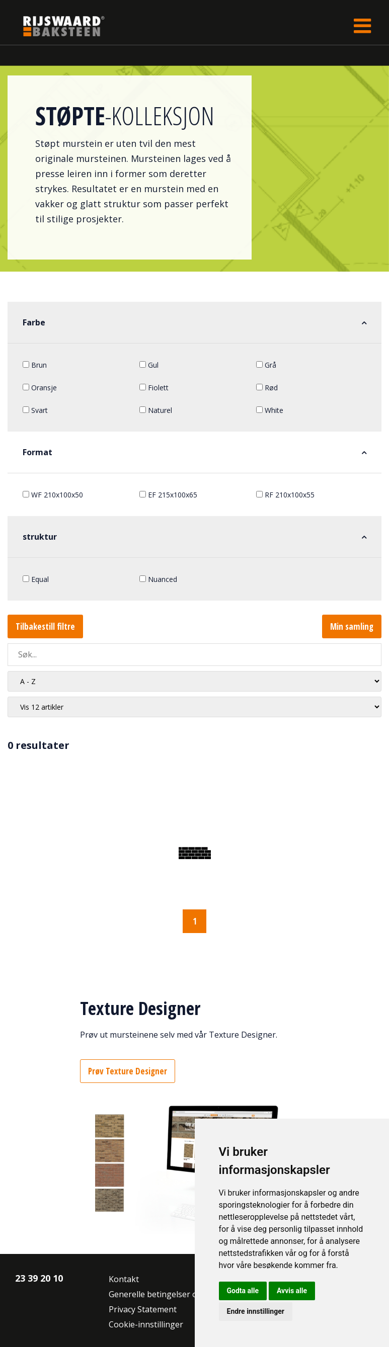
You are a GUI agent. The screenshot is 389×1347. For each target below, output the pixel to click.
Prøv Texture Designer (127, 1071)
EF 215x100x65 (168, 494)
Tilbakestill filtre (45, 626)
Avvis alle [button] (292, 1291)
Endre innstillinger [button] (255, 1311)
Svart (35, 410)
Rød (267, 387)
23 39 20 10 (39, 1278)
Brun (35, 365)
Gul (149, 365)
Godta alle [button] (243, 1291)
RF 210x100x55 (285, 494)
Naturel (155, 410)
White (269, 410)
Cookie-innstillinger (146, 1324)
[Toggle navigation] (362, 26)
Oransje (40, 387)
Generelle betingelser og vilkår (167, 1294)
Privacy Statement (143, 1309)
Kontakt (124, 1279)
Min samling (351, 626)
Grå (266, 365)
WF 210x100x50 (53, 494)
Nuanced (158, 579)
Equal (36, 579)
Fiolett (154, 387)
